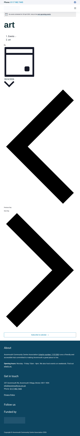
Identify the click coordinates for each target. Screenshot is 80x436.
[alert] (30, 14)
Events (11, 36)
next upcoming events (44, 14)
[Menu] (75, 8)
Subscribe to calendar (38, 335)
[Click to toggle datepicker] (9, 83)
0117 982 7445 (16, 2)
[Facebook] (75, 2)
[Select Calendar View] (19, 62)
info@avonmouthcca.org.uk (15, 386)
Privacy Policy (9, 395)
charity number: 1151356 (49, 354)
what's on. (8, 366)
